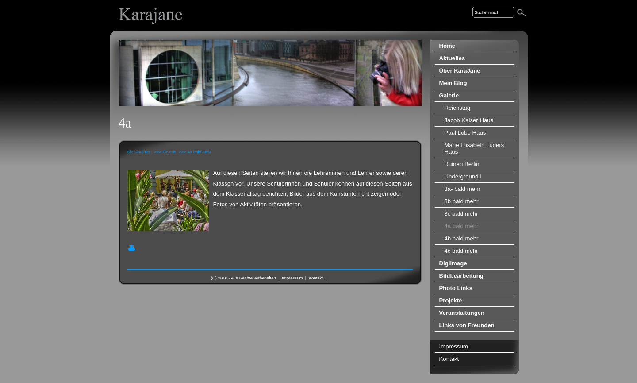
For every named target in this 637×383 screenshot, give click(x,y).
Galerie (449, 95)
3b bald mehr (462, 201)
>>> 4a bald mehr (195, 151)
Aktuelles (452, 58)
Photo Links (455, 288)
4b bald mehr (462, 238)
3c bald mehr (461, 213)
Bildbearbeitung (461, 275)
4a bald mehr (462, 226)
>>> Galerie (165, 151)
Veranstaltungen (462, 312)
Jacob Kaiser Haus (469, 120)
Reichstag (458, 107)
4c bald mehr (461, 251)
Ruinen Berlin (462, 164)
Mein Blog (453, 83)
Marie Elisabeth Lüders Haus (474, 148)
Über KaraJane (459, 70)
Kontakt (316, 277)
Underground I (463, 176)
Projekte (450, 300)
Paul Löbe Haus (465, 132)
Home (447, 46)
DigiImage (453, 263)
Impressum (292, 277)
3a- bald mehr (462, 189)
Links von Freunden (467, 325)
